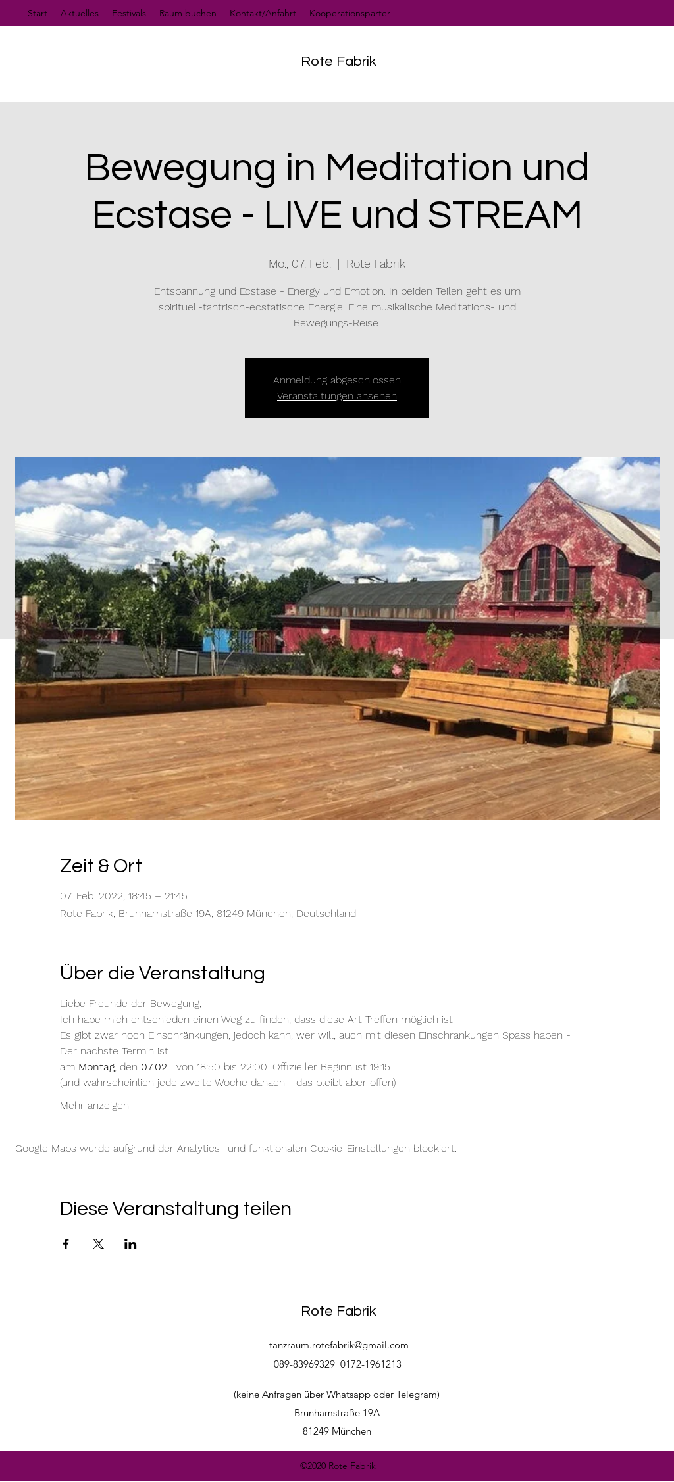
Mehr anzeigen (94, 1105)
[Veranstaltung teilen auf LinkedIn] (130, 1244)
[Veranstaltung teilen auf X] (98, 1244)
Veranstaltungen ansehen (337, 395)
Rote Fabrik (338, 61)
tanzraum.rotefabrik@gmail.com (339, 1345)
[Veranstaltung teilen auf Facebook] (66, 1244)
